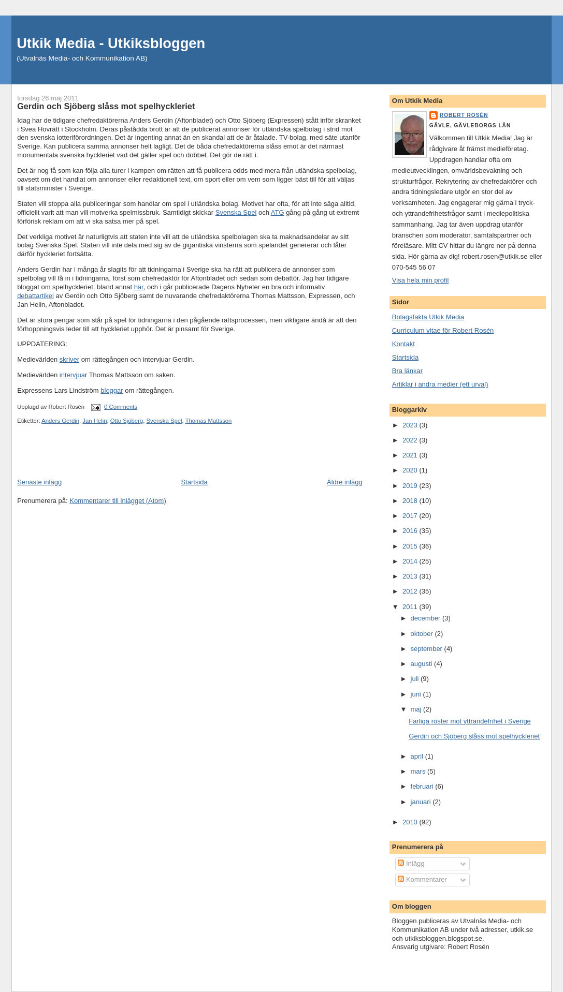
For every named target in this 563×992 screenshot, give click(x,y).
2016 (411, 531)
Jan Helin (94, 421)
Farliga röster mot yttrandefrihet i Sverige (470, 721)
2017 (411, 516)
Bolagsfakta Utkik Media (428, 317)
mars (419, 771)
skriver (69, 359)
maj (417, 709)
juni (417, 694)
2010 (411, 822)
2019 (411, 486)
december (426, 618)
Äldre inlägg (345, 482)
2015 (411, 546)
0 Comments (120, 407)
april (418, 756)
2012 (411, 591)
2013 (411, 576)
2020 (411, 470)
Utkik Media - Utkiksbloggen (111, 43)
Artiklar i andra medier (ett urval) (440, 384)
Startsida (194, 482)
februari (423, 786)
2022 (411, 440)
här (138, 287)
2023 (411, 425)
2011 (411, 607)
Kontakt (403, 344)
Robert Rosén (464, 115)
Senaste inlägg (39, 482)
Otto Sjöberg (126, 421)
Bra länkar (407, 371)
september (427, 649)
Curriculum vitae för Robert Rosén (443, 330)
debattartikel (35, 296)
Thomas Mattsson (208, 421)
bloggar (111, 390)
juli (416, 679)
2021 (411, 455)
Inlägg (411, 863)
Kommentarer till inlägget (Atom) (117, 501)
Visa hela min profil (420, 280)
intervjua (72, 375)
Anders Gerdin (60, 421)
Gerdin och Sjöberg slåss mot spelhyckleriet (474, 736)
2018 (411, 501)
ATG (277, 212)
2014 (411, 561)
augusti (423, 664)
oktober (423, 634)
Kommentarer (422, 879)
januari (422, 802)
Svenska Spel (236, 212)
